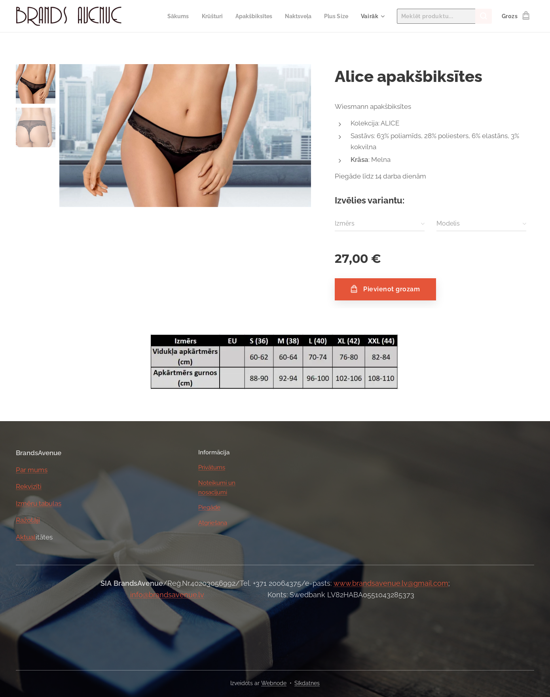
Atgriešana (212, 522)
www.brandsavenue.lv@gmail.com (391, 583)
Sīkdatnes (307, 683)
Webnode (273, 683)
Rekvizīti (29, 486)
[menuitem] (169, 16)
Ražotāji (28, 520)
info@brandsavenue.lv (167, 595)
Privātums (211, 467)
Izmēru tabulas (38, 503)
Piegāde (209, 507)
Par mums (31, 469)
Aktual (26, 537)
